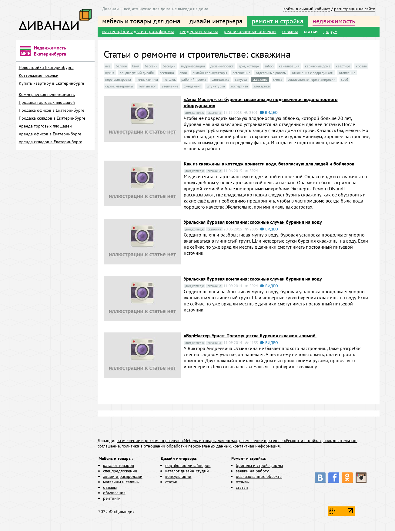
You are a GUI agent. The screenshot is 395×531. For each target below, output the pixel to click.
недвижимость (334, 21)
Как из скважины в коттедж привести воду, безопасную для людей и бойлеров (269, 164)
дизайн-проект (221, 66)
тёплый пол (147, 86)
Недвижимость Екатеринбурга (50, 51)
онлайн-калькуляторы (209, 72)
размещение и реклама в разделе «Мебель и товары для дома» (176, 440)
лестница (166, 72)
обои (183, 72)
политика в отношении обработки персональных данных (176, 446)
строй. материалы (119, 86)
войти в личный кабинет (306, 9)
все (107, 66)
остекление (241, 72)
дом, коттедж (249, 66)
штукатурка (215, 86)
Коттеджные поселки (39, 75)
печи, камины (147, 79)
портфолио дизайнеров (187, 465)
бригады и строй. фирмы (259, 465)
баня (135, 66)
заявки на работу (252, 471)
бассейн (151, 66)
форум (330, 31)
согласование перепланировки (312, 79)
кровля (361, 66)
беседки (169, 66)
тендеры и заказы (199, 31)
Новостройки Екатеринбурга (46, 67)
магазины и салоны (121, 482)
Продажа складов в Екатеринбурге (52, 118)
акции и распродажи (122, 476)
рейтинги (112, 498)
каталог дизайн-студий (187, 471)
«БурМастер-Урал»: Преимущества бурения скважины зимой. (250, 335)
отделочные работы (271, 72)
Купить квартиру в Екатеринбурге (51, 83)
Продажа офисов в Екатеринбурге (51, 110)
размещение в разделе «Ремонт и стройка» (280, 440)
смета (277, 79)
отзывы (290, 31)
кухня (109, 72)
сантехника (220, 79)
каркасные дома (317, 66)
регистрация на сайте (354, 9)
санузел (241, 79)
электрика (261, 86)
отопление (347, 72)
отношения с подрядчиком (312, 72)
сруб (344, 79)
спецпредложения (120, 471)
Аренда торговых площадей (45, 126)
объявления (114, 492)
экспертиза (239, 86)
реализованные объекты (250, 31)
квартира (343, 66)
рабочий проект (193, 79)
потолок (169, 79)
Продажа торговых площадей (47, 102)
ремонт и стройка (277, 21)
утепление (170, 86)
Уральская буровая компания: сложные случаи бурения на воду (253, 222)
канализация (289, 66)
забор (269, 66)
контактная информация (256, 446)
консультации (178, 476)
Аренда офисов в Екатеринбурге (50, 134)
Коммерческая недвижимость (47, 94)
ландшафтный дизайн (137, 72)
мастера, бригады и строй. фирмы (138, 31)
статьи (311, 31)
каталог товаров (118, 465)
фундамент (192, 86)
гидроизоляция (193, 66)
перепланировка (118, 79)
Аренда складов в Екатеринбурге (50, 142)
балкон (121, 66)
